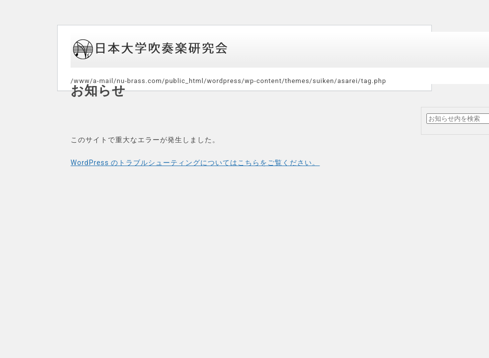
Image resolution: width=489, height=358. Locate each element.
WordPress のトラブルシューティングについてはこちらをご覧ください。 (195, 163)
